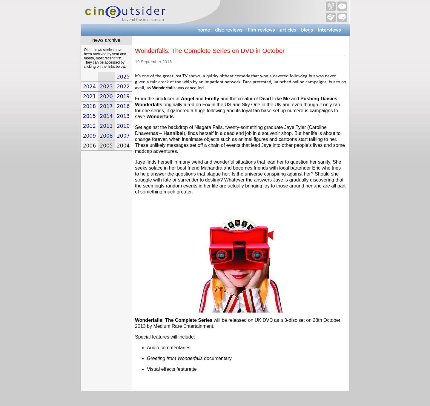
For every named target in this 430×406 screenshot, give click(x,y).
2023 (106, 87)
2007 (123, 136)
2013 (123, 116)
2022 (123, 87)
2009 (89, 136)
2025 (123, 77)
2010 (123, 126)
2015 (89, 116)
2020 (106, 96)
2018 (89, 106)
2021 (89, 96)
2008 (106, 136)
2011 (106, 126)
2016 (123, 106)
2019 (123, 96)
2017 (106, 106)
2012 (89, 126)
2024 (89, 87)
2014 (106, 116)
